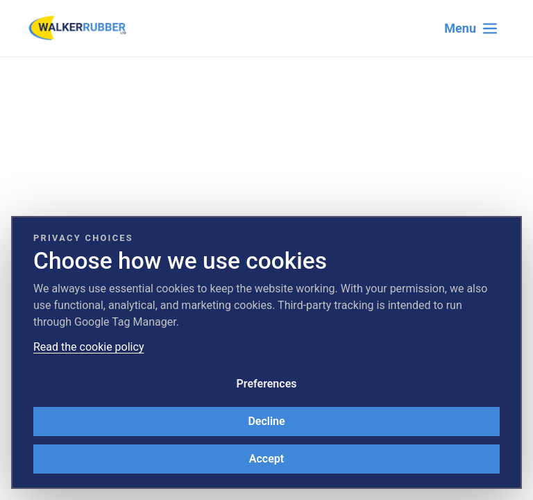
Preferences (267, 383)
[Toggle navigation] (471, 28)
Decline (266, 421)
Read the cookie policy (88, 346)
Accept (266, 458)
